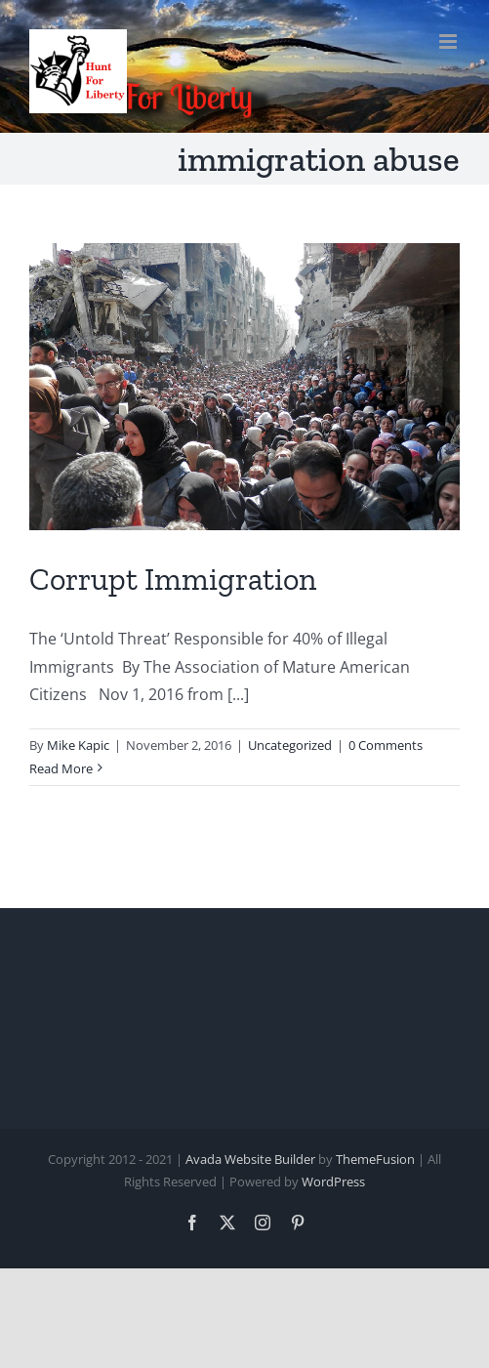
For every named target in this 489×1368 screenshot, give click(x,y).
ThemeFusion (375, 1159)
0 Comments (385, 745)
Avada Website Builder (250, 1159)
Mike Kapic (78, 745)
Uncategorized (290, 745)
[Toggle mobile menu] (449, 41)
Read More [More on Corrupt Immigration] (61, 768)
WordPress (333, 1181)
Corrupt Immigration (172, 579)
